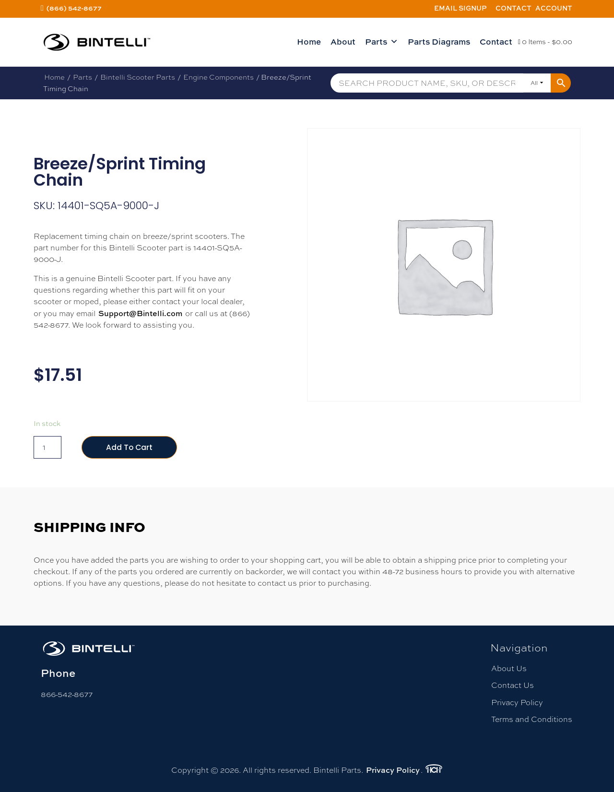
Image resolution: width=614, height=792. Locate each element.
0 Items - (545, 41)
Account (553, 7)
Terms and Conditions (531, 719)
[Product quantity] (47, 447)
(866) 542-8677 (74, 7)
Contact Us (512, 686)
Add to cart (130, 447)
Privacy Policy (517, 702)
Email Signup (460, 7)
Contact (513, 7)
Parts (381, 41)
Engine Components (218, 77)
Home (309, 41)
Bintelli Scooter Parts (137, 77)
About (343, 41)
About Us (509, 669)
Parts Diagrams (439, 41)
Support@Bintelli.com (140, 313)
